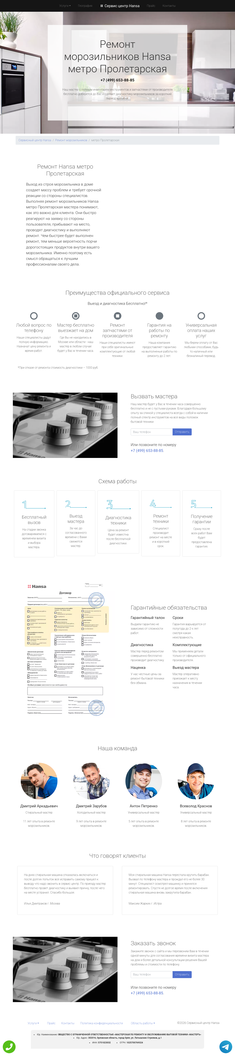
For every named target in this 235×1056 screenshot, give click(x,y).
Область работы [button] (142, 1023)
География (85, 6)
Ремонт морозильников (71, 140)
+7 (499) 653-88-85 (117, 80)
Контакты (169, 6)
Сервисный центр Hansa (35, 140)
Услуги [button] (63, 6)
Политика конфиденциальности (101, 1023)
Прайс (151, 6)
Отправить (182, 432)
